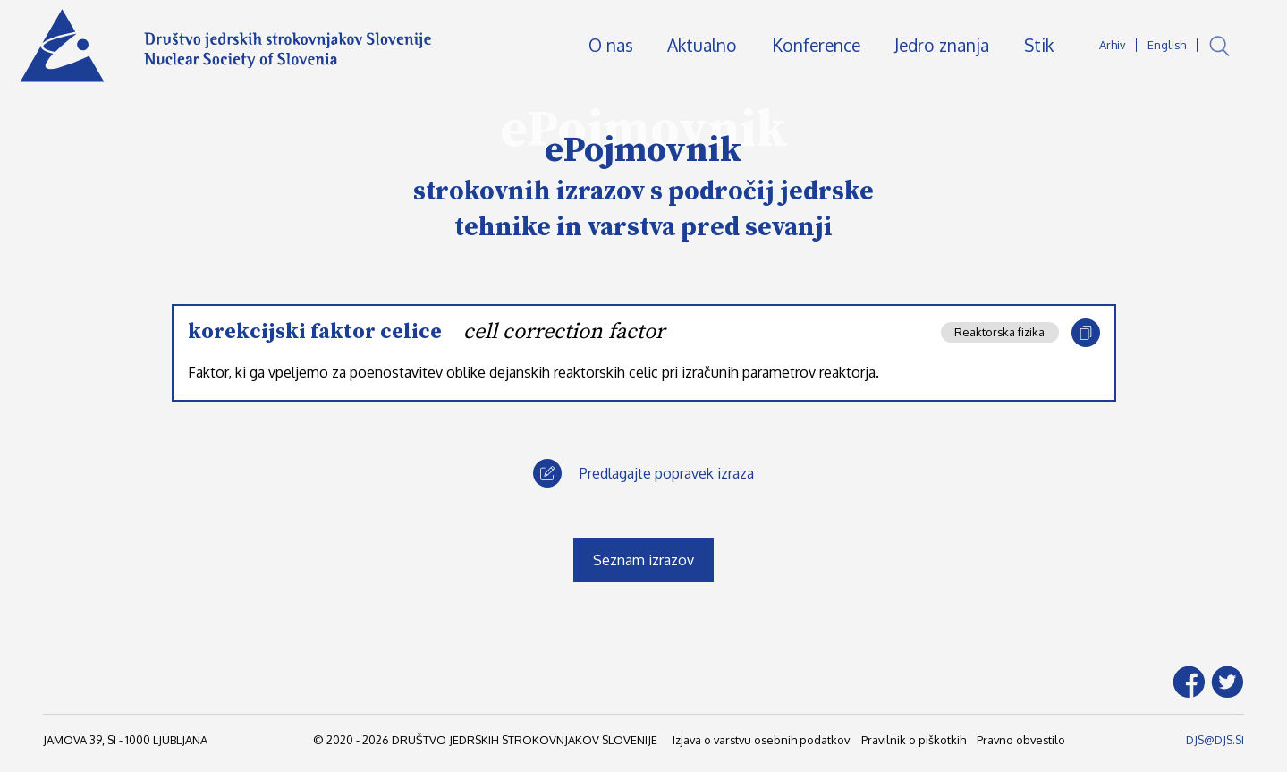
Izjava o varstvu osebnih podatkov (761, 740)
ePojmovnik (643, 150)
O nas (610, 45)
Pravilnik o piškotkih (913, 740)
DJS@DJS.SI (1215, 740)
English (1166, 45)
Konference (816, 45)
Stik (1039, 45)
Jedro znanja (941, 45)
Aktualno (702, 45)
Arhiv (1112, 45)
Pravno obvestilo (1021, 740)
